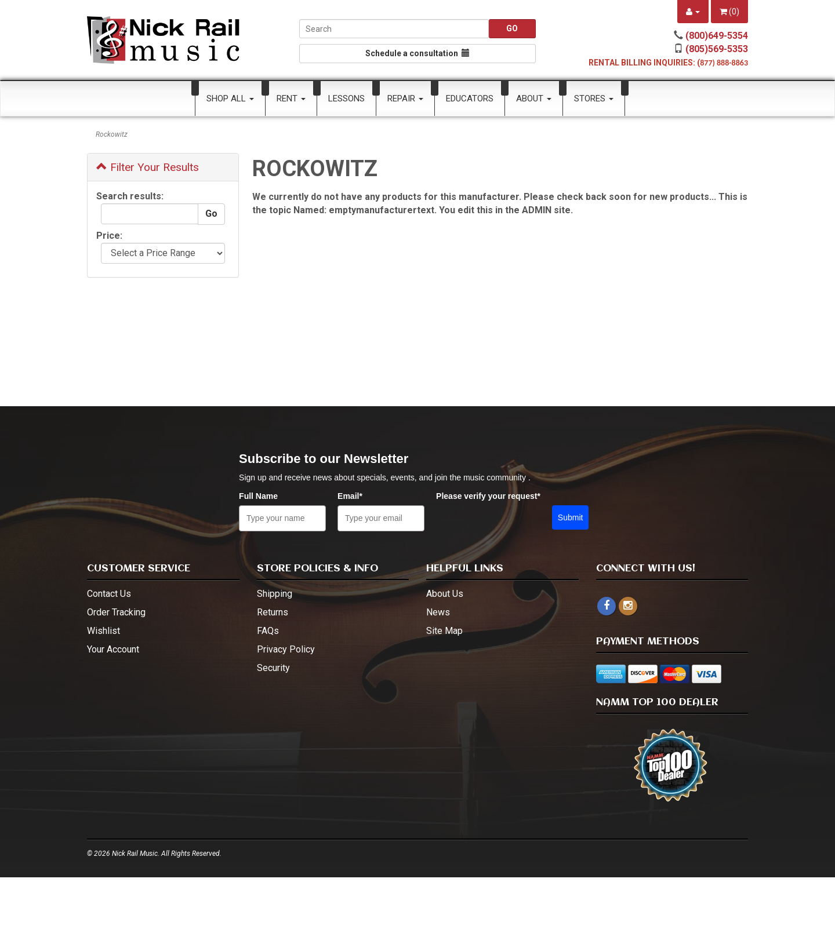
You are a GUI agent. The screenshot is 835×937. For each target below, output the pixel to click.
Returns (272, 612)
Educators (469, 98)
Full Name (258, 496)
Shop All (230, 98)
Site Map (444, 630)
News (438, 612)
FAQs (268, 630)
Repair (405, 98)
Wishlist (103, 630)
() (729, 11)
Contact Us (109, 593)
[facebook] (606, 606)
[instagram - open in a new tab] (628, 605)
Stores (593, 98)
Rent (291, 98)
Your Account (113, 649)
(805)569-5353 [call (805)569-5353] (716, 48)
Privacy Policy (286, 649)
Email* (349, 496)
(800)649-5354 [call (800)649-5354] (716, 35)
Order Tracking (116, 612)
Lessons (346, 98)
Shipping (274, 593)
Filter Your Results (147, 167)
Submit (570, 517)
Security (273, 667)
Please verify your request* (488, 496)
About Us (444, 593)
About (533, 98)
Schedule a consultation (417, 53)
